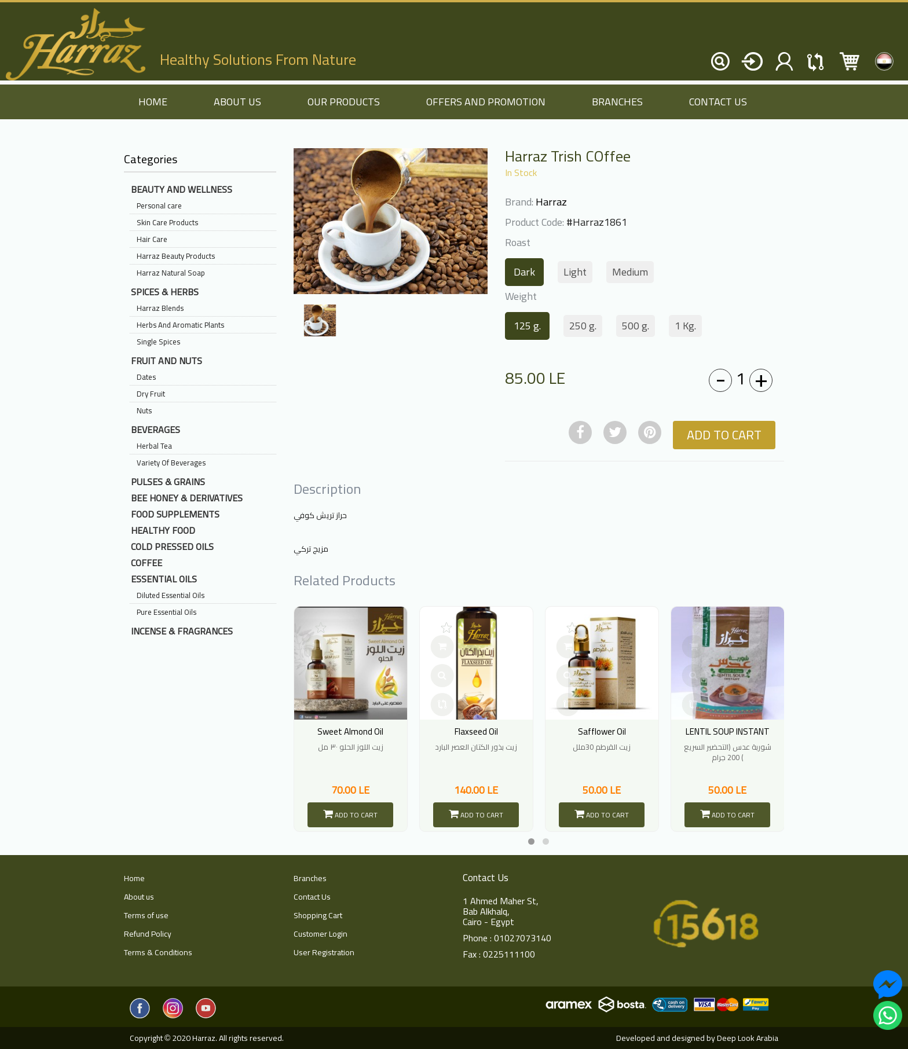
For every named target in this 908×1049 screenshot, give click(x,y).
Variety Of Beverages (171, 463)
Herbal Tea (154, 446)
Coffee (146, 563)
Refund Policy (147, 933)
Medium (630, 271)
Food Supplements (175, 514)
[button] (531, 841)
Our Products (343, 101)
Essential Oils (164, 579)
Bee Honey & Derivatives (187, 498)
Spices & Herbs (165, 292)
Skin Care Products (167, 222)
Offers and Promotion (485, 101)
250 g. (582, 325)
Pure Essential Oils (166, 612)
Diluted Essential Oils (170, 595)
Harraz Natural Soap (171, 273)
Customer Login (320, 933)
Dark (524, 271)
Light (575, 271)
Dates (146, 377)
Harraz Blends (160, 308)
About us (237, 101)
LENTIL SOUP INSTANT (728, 731)
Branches (617, 101)
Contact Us (718, 101)
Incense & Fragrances (182, 631)
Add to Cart (724, 435)
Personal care (159, 205)
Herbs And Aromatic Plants (180, 325)
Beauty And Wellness (181, 189)
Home (134, 878)
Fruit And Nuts (166, 361)
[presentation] (304, 585)
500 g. (635, 325)
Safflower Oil (602, 731)
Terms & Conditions (158, 952)
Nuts (144, 410)
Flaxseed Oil (476, 731)
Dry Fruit (151, 394)
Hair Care (152, 239)
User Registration (324, 952)
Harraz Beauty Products (176, 256)
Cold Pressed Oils (172, 546)
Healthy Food (163, 530)
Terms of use (146, 915)
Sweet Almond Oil (350, 731)
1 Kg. (685, 325)
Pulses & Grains (168, 482)
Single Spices (158, 342)
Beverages (155, 429)
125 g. (527, 325)
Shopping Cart (318, 915)
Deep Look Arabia (747, 1038)
